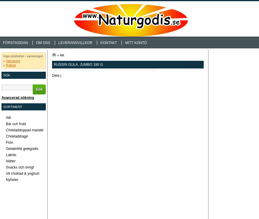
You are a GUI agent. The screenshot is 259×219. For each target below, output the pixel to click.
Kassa (11, 65)
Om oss (43, 43)
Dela (55, 75)
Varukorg (13, 61)
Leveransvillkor (76, 43)
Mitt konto (136, 43)
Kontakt (109, 43)
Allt (62, 55)
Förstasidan (15, 43)
